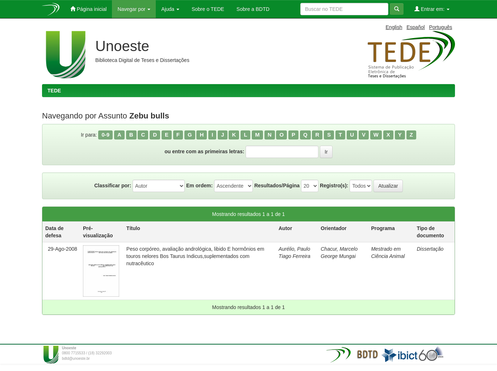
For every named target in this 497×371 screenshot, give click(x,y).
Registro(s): (334, 185)
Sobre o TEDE (207, 9)
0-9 (105, 135)
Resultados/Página (277, 185)
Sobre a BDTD (252, 9)
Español (415, 27)
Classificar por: (112, 185)
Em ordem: (199, 185)
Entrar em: (432, 9)
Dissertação (430, 249)
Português (440, 27)
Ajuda (170, 9)
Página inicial (88, 9)
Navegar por (133, 9)
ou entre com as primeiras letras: (204, 151)
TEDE (54, 90)
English (394, 27)
